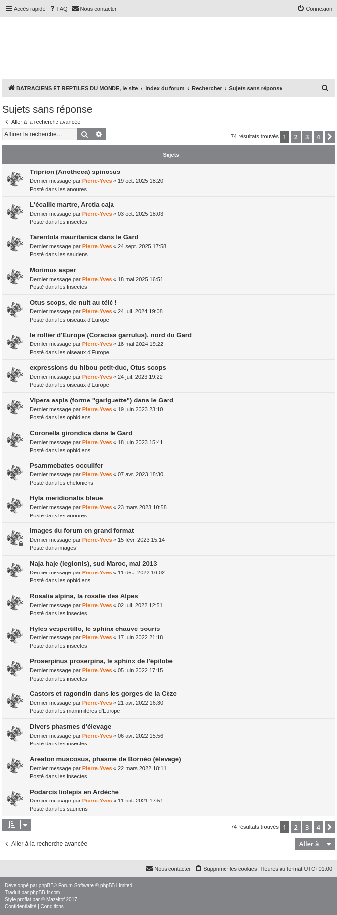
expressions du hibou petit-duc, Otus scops (98, 367)
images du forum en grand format (82, 530)
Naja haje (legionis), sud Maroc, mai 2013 (93, 563)
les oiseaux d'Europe (83, 320)
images (67, 548)
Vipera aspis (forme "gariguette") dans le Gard (101, 400)
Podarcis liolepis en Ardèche (74, 792)
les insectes (72, 222)
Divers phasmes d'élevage (70, 726)
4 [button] (318, 136)
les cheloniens (75, 483)
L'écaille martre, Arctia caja (72, 204)
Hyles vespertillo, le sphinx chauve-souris (95, 628)
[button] (330, 137)
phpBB (46, 885)
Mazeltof (55, 899)
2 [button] (296, 136)
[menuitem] (58, 9)
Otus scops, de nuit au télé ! (73, 302)
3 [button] (307, 136)
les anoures (72, 189)
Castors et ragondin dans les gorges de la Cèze (103, 693)
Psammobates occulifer (66, 465)
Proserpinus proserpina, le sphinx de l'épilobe (101, 661)
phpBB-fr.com (45, 892)
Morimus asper (53, 270)
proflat (24, 899)
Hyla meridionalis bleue (66, 498)
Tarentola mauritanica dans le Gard (84, 237)
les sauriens (73, 254)
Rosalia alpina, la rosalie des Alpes (84, 596)
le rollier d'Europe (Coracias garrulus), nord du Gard (111, 335)
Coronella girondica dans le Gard (81, 433)
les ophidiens (74, 417)
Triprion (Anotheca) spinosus (75, 171)
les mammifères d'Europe (89, 711)
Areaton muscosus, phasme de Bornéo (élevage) (105, 759)
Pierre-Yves (97, 181)
